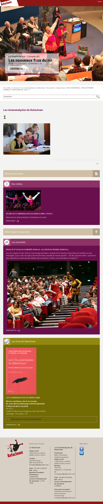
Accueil (17, 88)
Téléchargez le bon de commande (24, 419)
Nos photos (51, 88)
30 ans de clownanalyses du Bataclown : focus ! (29, 214)
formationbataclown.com (39, 465)
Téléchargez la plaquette (17, 232)
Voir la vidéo (12, 221)
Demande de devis (14, 173)
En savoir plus (17, 69)
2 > (97, 164)
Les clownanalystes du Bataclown (33, 88)
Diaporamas (60, 88)
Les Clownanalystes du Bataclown (23, 398)
